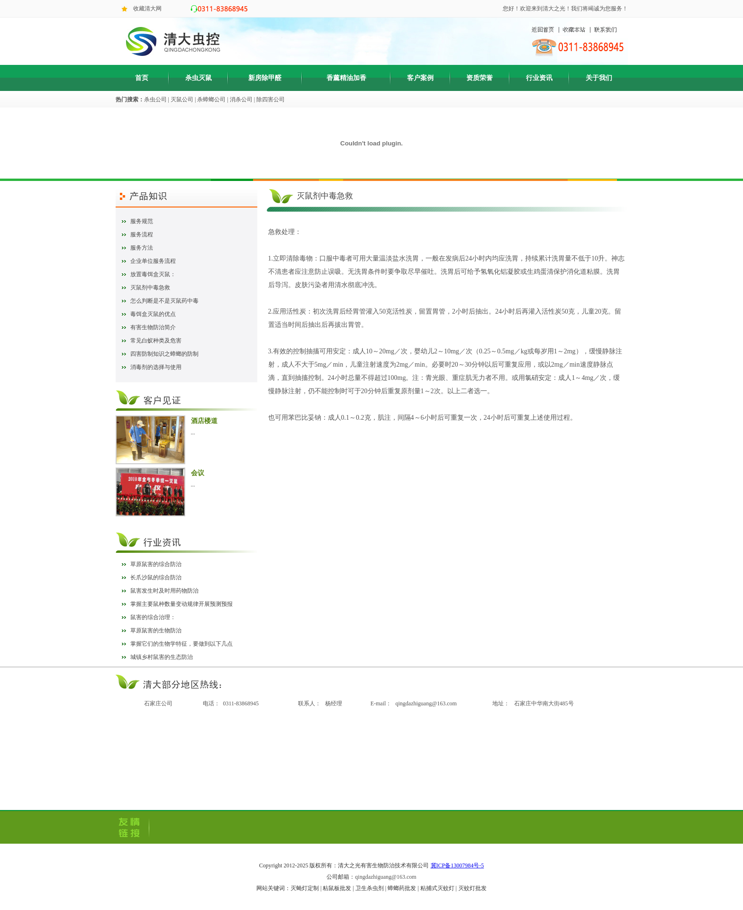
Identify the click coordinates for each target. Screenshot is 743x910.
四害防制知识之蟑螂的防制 (164, 354)
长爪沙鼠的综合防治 (155, 577)
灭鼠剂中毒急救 (150, 287)
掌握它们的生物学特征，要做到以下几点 (181, 643)
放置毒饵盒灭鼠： (153, 274)
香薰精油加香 (346, 77)
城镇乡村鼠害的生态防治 (161, 657)
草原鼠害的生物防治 (155, 630)
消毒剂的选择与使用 (155, 367)
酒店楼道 (204, 420)
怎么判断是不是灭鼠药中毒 (164, 300)
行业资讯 (539, 77)
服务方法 (141, 247)
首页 (141, 77)
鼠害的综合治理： (153, 617)
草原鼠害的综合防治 (155, 564)
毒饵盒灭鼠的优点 (153, 314)
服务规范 (141, 221)
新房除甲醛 (264, 77)
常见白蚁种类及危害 (155, 340)
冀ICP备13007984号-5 (457, 865)
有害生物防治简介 (153, 327)
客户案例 (420, 77)
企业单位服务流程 (153, 261)
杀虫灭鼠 (198, 77)
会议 (197, 473)
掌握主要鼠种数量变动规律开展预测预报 (181, 604)
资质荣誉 (479, 77)
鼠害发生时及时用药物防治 (164, 590)
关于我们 (599, 77)
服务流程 (141, 234)
